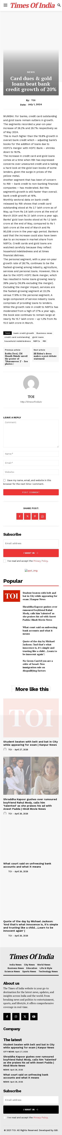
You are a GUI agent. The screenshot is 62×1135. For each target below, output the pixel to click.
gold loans (38, 337)
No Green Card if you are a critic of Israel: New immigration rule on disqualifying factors (38, 665)
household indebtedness (17, 341)
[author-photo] (5, 749)
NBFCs (36, 341)
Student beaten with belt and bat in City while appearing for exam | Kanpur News (40, 596)
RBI (44, 341)
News (31, 72)
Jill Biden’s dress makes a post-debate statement (45, 356)
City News (8, 1052)
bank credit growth (24, 333)
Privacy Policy (40, 561)
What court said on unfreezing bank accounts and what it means (40, 630)
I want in (31, 553)
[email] (31, 543)
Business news (44, 333)
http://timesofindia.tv (31, 402)
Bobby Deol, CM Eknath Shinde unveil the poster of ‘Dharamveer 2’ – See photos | (16, 358)
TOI (33, 100)
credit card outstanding (17, 337)
